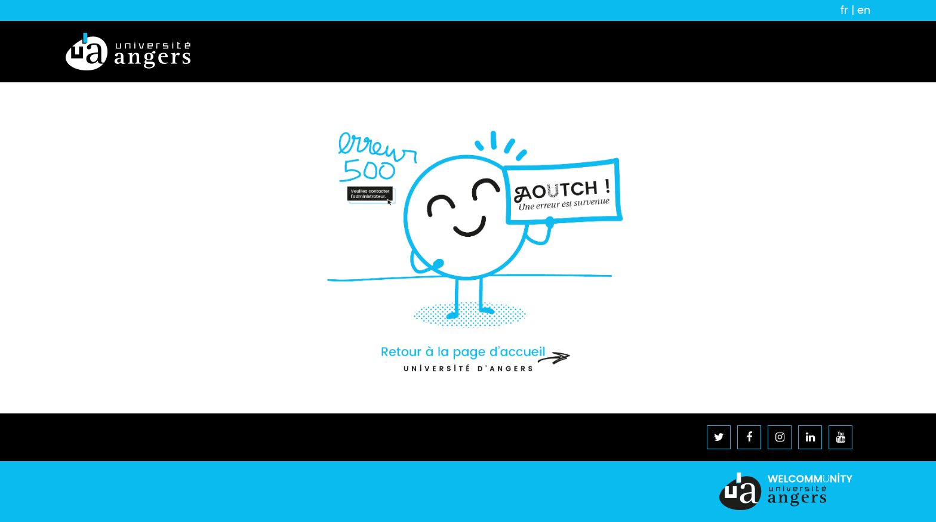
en (863, 10)
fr (844, 10)
